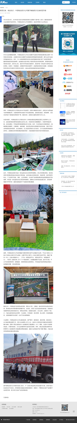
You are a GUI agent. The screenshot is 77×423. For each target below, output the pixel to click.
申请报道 (74, 2)
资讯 (16, 2)
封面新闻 (3, 406)
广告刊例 (28, 419)
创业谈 (22, 2)
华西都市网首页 (6, 419)
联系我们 (35, 419)
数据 (44, 2)
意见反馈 (55, 419)
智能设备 (30, 2)
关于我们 (61, 419)
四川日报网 (14, 406)
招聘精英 (48, 419)
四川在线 (8, 406)
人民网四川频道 (5, 408)
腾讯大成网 (20, 406)
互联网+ (38, 2)
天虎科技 (2, 7)
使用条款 (41, 419)
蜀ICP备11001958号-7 (70, 419)
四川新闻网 (11, 408)
